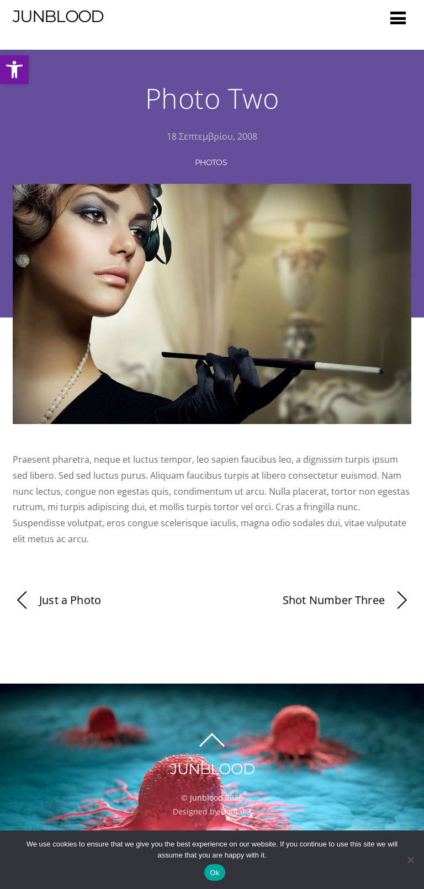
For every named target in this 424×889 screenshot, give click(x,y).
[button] (14, 69)
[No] (410, 859)
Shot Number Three (347, 600)
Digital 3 (236, 811)
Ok (214, 873)
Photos (211, 162)
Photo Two (212, 98)
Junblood (206, 797)
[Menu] (398, 17)
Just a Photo (57, 600)
